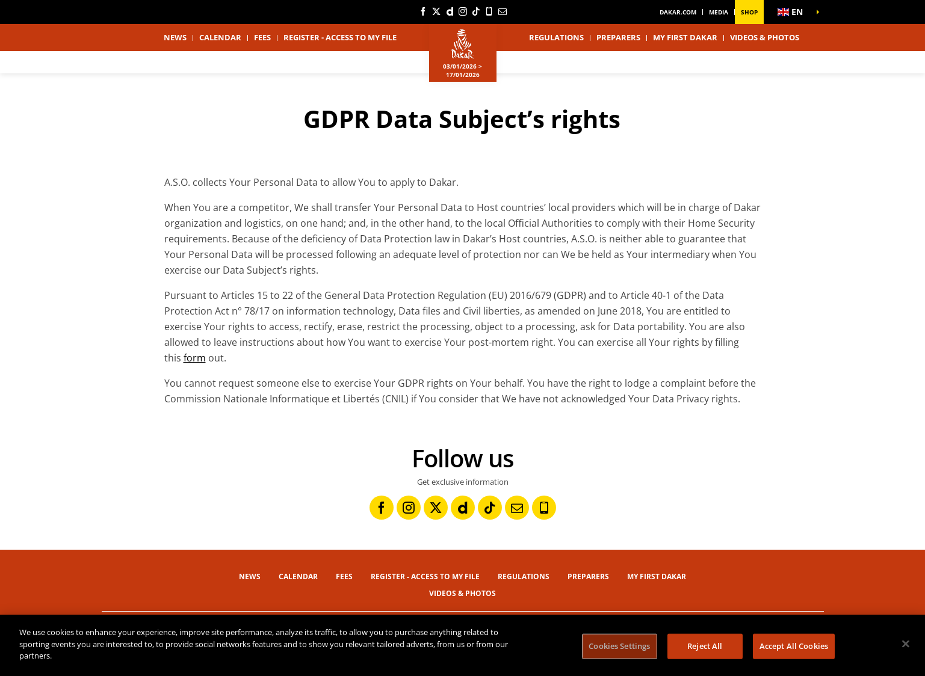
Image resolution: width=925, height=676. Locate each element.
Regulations (556, 37)
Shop (749, 12)
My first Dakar (685, 37)
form (195, 357)
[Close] (906, 644)
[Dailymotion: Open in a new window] (449, 11)
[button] (794, 12)
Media (718, 12)
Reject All (704, 646)
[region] (462, 645)
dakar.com (678, 12)
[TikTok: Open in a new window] (476, 11)
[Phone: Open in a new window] (489, 11)
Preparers (618, 37)
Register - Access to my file (340, 37)
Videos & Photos (764, 37)
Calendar (220, 37)
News (175, 37)
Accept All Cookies (793, 646)
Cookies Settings (619, 646)
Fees (262, 37)
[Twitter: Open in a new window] (436, 11)
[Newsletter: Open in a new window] (502, 11)
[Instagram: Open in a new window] (463, 11)
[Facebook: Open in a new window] (423, 11)
